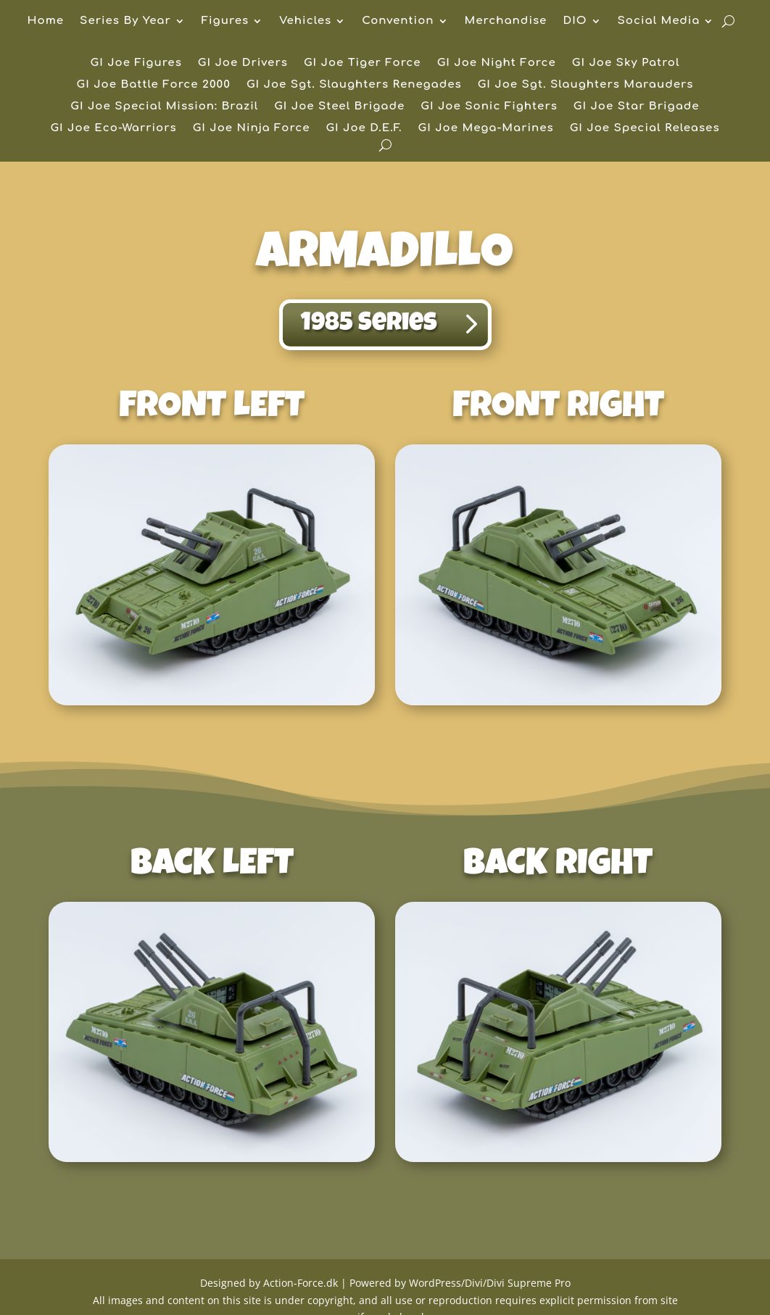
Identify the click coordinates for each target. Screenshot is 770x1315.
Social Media (659, 21)
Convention (398, 21)
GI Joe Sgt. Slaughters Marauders (586, 85)
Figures (225, 21)
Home (46, 21)
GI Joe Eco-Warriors (113, 128)
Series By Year (125, 21)
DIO (575, 21)
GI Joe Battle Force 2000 (154, 85)
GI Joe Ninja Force (251, 128)
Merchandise (506, 21)
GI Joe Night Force (496, 63)
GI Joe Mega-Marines (486, 128)
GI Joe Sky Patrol (626, 63)
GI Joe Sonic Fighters (489, 106)
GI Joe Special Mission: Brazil (164, 106)
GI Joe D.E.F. (364, 128)
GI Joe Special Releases (645, 128)
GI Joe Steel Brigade (339, 106)
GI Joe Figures (136, 63)
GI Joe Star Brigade (637, 106)
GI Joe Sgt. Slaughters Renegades (354, 85)
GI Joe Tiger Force (362, 63)
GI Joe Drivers (243, 63)
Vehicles (305, 21)
